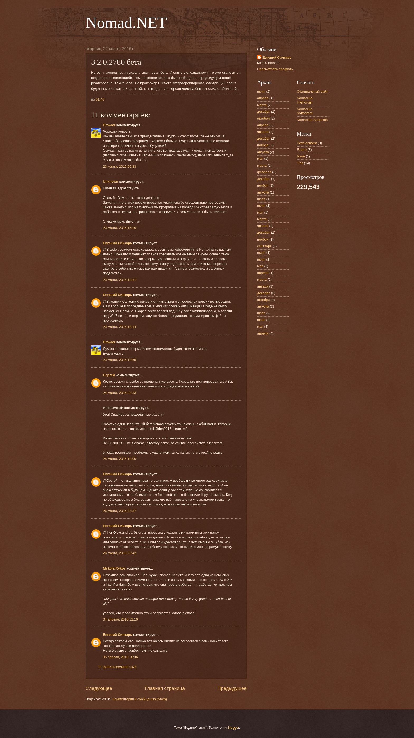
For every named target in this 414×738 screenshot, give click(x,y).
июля (261, 199)
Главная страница (165, 688)
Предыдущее (232, 688)
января (262, 132)
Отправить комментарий (117, 667)
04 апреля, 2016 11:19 (120, 619)
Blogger (233, 728)
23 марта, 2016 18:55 (119, 360)
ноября (263, 145)
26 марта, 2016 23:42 (119, 553)
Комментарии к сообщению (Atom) (139, 699)
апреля (263, 98)
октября (263, 118)
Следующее (99, 688)
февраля (264, 172)
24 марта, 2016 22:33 (119, 393)
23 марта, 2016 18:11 (119, 280)
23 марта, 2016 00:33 (119, 166)
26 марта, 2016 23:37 (119, 511)
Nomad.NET (126, 22)
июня (261, 91)
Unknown (110, 182)
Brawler (109, 125)
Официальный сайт (312, 91)
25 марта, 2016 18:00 (119, 459)
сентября (264, 246)
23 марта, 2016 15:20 (119, 228)
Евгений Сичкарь (117, 243)
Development (307, 143)
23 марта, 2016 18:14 (119, 327)
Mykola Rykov (114, 568)
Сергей (109, 375)
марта (262, 105)
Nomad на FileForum (304, 100)
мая (260, 159)
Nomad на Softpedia (312, 120)
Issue (301, 156)
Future (302, 150)
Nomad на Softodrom (304, 111)
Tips (300, 163)
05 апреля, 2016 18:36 (120, 657)
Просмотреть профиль (275, 69)
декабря (263, 112)
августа (263, 152)
